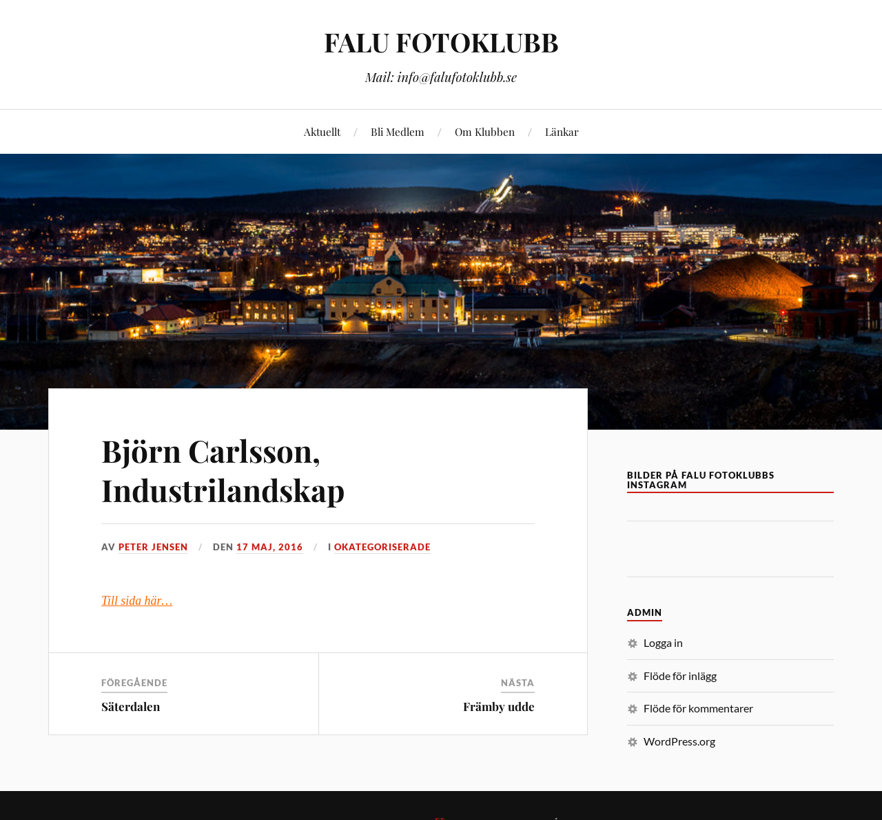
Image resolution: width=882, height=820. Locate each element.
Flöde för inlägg (680, 675)
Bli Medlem (397, 131)
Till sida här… (136, 601)
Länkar (562, 131)
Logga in (663, 642)
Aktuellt (322, 131)
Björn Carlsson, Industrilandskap (223, 470)
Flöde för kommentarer (698, 707)
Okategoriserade (382, 546)
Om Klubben (485, 131)
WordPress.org (679, 741)
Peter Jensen (153, 546)
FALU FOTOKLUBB (441, 41)
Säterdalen (130, 706)
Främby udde (499, 706)
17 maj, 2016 (269, 546)
